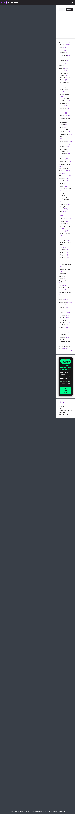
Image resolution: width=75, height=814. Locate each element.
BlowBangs (63, 87)
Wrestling (63, 274)
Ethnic (60, 65)
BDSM (62, 186)
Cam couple (63, 55)
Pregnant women (65, 233)
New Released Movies (65, 292)
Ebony (62, 106)
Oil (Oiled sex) (64, 134)
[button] (69, 2)
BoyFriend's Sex (64, 94)
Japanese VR (63, 351)
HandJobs (63, 224)
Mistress (62, 231)
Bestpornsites (63, 406)
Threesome (63, 154)
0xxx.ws (61, 408)
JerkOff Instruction (65, 226)
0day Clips (62, 42)
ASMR (61, 183)
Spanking (63, 249)
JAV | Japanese (63, 176)
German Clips (63, 161)
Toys (61, 156)
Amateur (61, 50)
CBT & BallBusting (65, 189)
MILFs (61, 127)
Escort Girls (63, 58)
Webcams (63, 60)
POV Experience (64, 137)
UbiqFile (61, 327)
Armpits (62, 181)
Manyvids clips (63, 281)
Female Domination (66, 214)
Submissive (63, 257)
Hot (60, 173)
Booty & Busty (64, 89)
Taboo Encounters (65, 264)
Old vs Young (62, 297)
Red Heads (63, 144)
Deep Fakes (63, 103)
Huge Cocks (63, 115)
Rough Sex (63, 146)
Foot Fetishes (64, 218)
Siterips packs (63, 302)
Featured (61, 68)
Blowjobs (62, 52)
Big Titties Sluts (64, 82)
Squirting (63, 252)
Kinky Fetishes (63, 178)
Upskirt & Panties (65, 269)
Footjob (62, 221)
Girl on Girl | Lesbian (65, 164)
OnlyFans (63, 312)
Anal (60, 63)
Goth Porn (62, 412)
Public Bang (63, 141)
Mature (61, 285)
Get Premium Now (65, 390)
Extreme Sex (63, 204)
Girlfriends (63, 108)
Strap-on (62, 255)
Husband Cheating (65, 118)
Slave (61, 247)
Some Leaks (62, 325)
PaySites (62, 315)
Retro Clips (62, 299)
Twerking (63, 159)
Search (69, 9)
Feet (61, 211)
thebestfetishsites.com (65, 410)
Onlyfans (62, 337)
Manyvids (63, 310)
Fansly (62, 305)
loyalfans (62, 307)
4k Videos (63, 45)
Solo (61, 47)
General (61, 71)
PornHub (62, 318)
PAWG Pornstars (63, 414)
